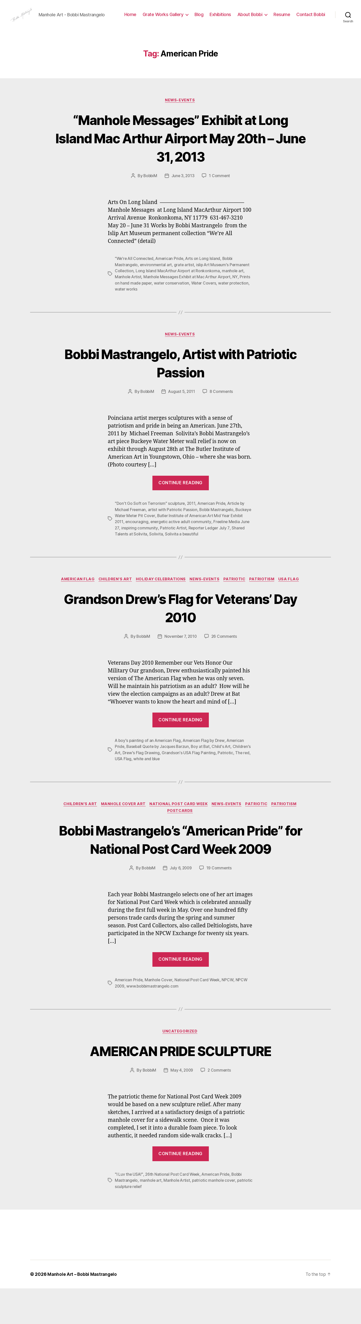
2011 (192, 519)
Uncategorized (180, 1067)
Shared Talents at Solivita (142, 549)
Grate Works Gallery (197, 18)
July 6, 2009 (181, 903)
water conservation (184, 298)
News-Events (180, 116)
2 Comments (220, 1105)
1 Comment (220, 191)
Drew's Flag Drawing (161, 768)
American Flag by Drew (205, 756)
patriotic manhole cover (215, 1216)
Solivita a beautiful (200, 549)
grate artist (185, 280)
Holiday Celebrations (160, 595)
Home (165, 18)
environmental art (156, 280)
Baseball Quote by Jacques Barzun (159, 762)
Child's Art (224, 762)
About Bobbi (284, 18)
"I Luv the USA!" (129, 1210)
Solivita (174, 549)
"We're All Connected (135, 274)
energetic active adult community (195, 537)
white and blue (181, 774)
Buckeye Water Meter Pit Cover (144, 531)
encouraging (150, 537)
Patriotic (236, 595)
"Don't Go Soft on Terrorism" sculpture (150, 519)
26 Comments (225, 652)
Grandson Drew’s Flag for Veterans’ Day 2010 (180, 623)
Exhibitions (255, 18)
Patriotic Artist (195, 543)
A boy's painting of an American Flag (148, 756)
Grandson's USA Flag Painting (209, 768)
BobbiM (149, 191)
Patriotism (265, 595)
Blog (234, 18)
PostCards (181, 827)
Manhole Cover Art (121, 820)
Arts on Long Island (205, 274)
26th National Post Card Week (173, 1210)
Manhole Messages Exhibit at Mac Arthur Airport (189, 292)
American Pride (171, 274)
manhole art (234, 286)
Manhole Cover (159, 1015)
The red (139, 774)
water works (147, 304)
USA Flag (293, 595)
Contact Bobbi (310, 26)
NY (238, 292)
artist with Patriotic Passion (173, 525)
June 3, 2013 (183, 191)
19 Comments (220, 903)
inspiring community (162, 543)
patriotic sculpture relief (137, 1222)
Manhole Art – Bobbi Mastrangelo (83, 1309)
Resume (317, 18)
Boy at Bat (202, 762)
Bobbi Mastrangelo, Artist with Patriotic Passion (180, 378)
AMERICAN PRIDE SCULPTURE (180, 1086)
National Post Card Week (178, 820)
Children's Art (113, 595)
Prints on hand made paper (139, 298)
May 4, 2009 (182, 1105)
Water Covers (216, 298)
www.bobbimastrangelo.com (153, 1021)
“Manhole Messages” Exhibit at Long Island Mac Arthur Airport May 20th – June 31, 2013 (180, 153)
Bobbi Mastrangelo (217, 525)
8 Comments (222, 407)
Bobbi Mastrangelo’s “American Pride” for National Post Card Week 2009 (180, 865)
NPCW (229, 1015)
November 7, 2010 (180, 652)
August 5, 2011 (182, 407)
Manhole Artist (128, 292)
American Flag (74, 595)
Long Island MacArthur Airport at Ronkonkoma (178, 286)
